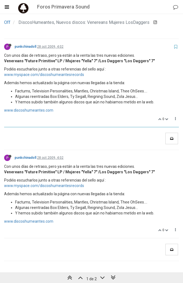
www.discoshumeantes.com (28, 110)
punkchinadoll (25, 47)
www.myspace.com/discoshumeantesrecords (44, 74)
